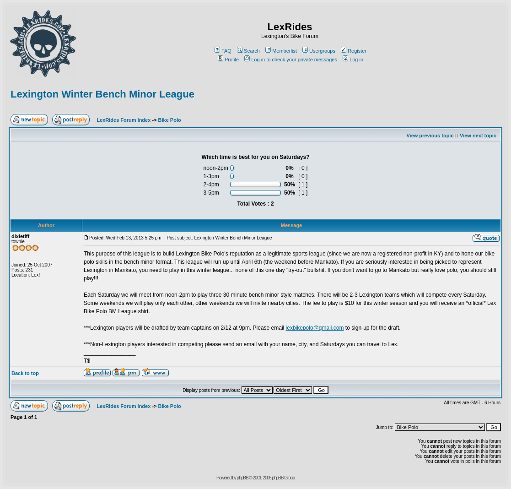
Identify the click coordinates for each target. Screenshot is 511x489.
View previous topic (429, 135)
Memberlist (281, 51)
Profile (228, 59)
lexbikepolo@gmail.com (315, 328)
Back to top (25, 373)
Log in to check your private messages (290, 59)
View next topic (478, 135)
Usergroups (318, 51)
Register (353, 51)
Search (248, 51)
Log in (353, 59)
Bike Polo (169, 120)
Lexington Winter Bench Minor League (102, 94)
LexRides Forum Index (124, 120)
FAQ (223, 51)
